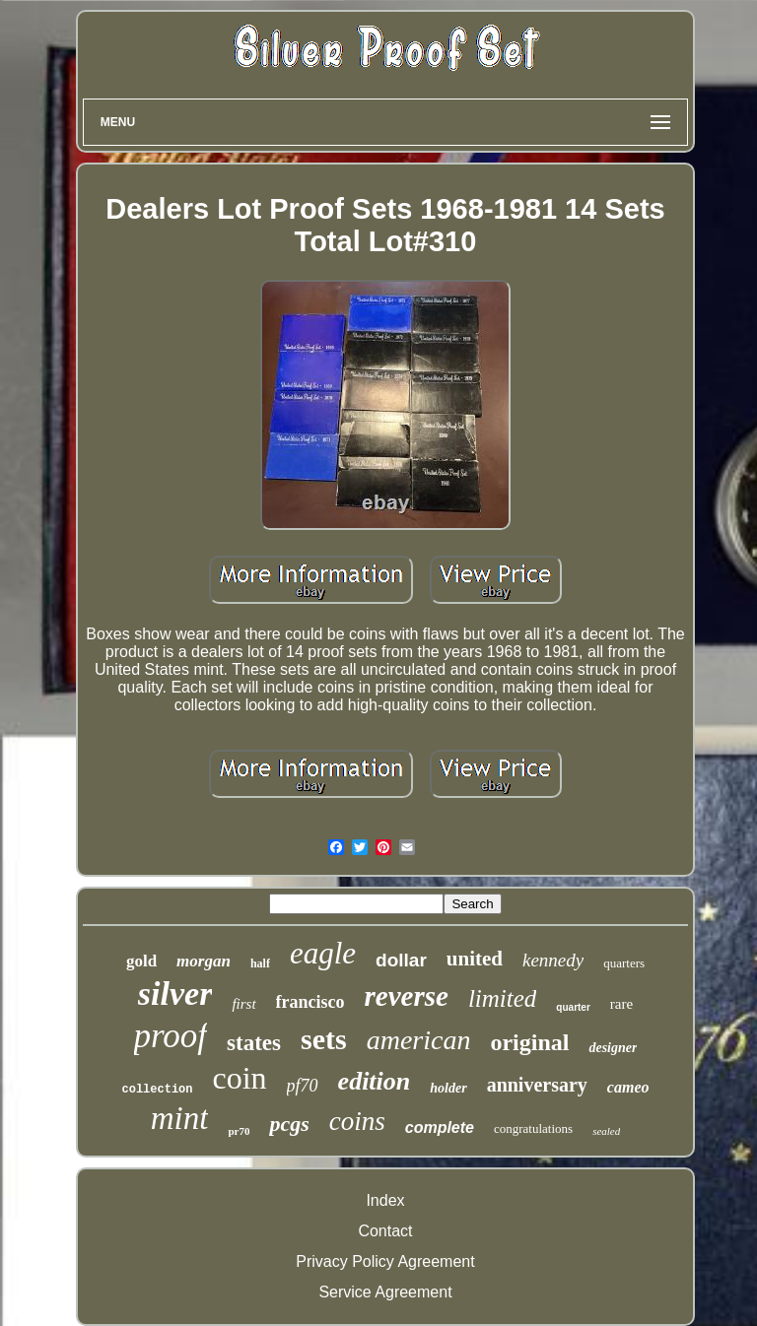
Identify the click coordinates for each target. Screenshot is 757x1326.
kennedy (553, 960)
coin (240, 1077)
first (243, 1004)
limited (502, 998)
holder (448, 1088)
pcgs (289, 1123)
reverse (406, 996)
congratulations (533, 1128)
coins (357, 1121)
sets (324, 1039)
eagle (323, 953)
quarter (572, 1007)
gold (141, 961)
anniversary (537, 1084)
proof (171, 1036)
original (529, 1042)
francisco (310, 1002)
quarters (624, 963)
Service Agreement (384, 1292)
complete (439, 1127)
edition (374, 1081)
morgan (203, 961)
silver (175, 993)
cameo (628, 1087)
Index (385, 1200)
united (475, 958)
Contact (385, 1231)
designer (612, 1047)
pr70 (238, 1131)
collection (156, 1089)
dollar (401, 960)
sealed (606, 1131)
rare (621, 1004)
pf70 (302, 1085)
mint (180, 1118)
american (419, 1040)
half (260, 963)
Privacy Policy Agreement (385, 1261)
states (254, 1042)
